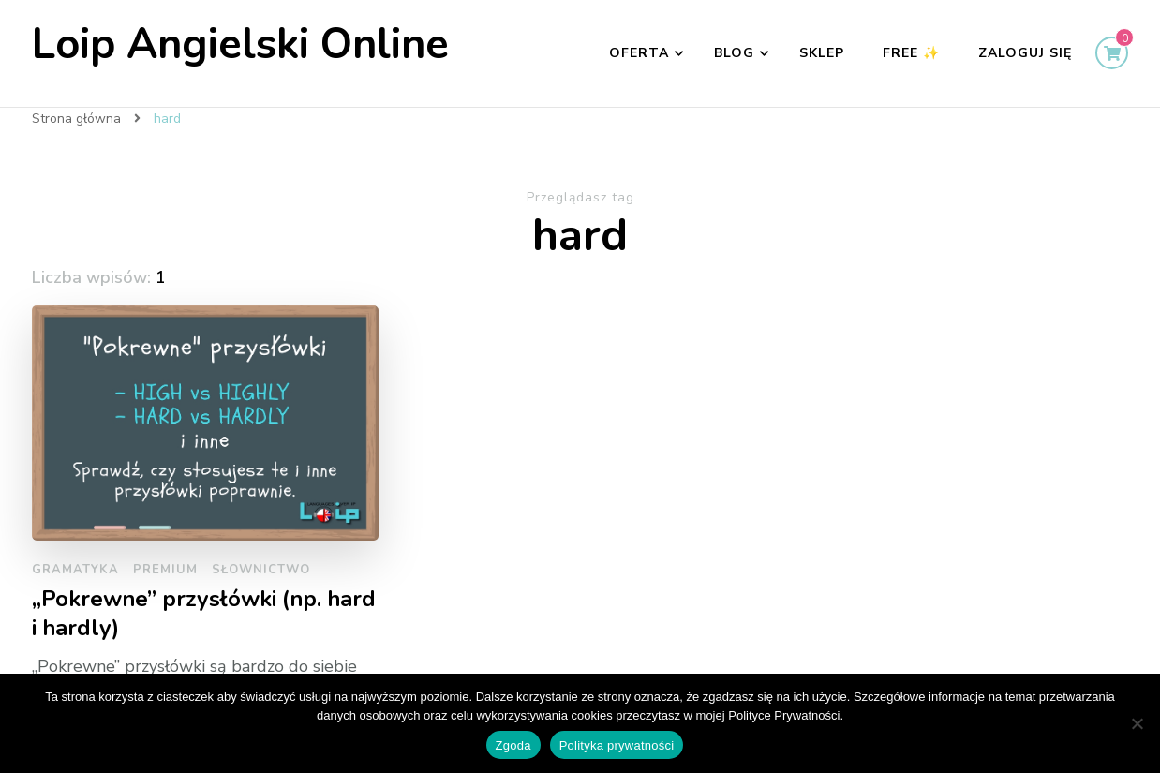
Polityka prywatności (617, 745)
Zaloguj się (1025, 53)
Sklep (821, 53)
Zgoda (513, 745)
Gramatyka (75, 569)
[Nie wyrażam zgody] (1136, 723)
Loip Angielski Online (240, 44)
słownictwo (261, 569)
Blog (734, 53)
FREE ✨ (911, 53)
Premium (165, 569)
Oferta (639, 53)
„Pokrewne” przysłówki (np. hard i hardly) (204, 614)
